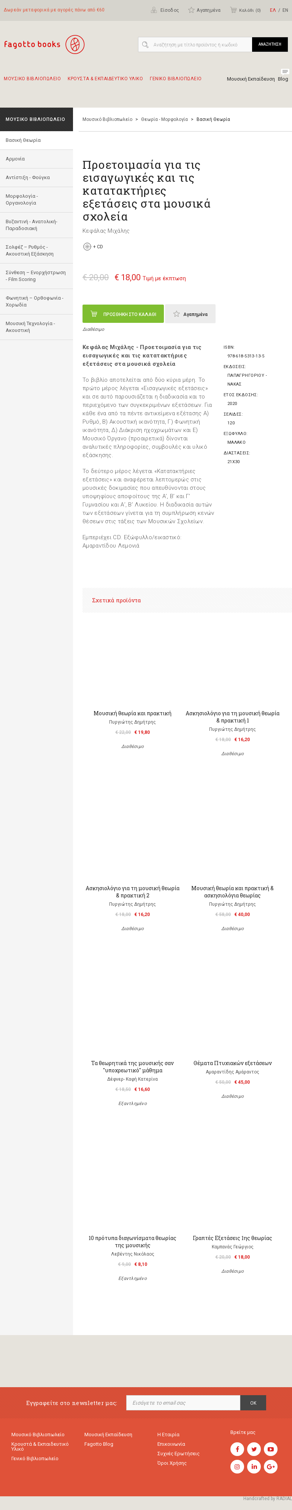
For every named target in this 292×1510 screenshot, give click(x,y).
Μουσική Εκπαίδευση (251, 79)
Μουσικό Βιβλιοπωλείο (107, 119)
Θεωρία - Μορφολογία (164, 119)
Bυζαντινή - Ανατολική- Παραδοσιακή (31, 225)
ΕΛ (273, 10)
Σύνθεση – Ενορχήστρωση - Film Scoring (36, 276)
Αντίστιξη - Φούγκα (28, 177)
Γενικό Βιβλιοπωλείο (35, 1458)
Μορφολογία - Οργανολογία (22, 199)
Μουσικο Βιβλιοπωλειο (32, 82)
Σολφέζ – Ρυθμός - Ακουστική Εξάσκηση (30, 250)
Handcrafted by (267, 1498)
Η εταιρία (168, 1434)
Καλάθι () (245, 9)
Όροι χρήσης (172, 1463)
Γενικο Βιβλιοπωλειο (176, 82)
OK (253, 1403)
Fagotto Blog (98, 1444)
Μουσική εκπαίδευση (108, 1434)
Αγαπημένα (204, 9)
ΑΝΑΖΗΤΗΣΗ (270, 44)
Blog (283, 79)
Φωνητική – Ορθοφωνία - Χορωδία (34, 301)
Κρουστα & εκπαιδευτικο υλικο (105, 82)
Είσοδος (165, 9)
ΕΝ (285, 10)
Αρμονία (15, 159)
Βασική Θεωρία (23, 140)
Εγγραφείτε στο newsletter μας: (71, 1403)
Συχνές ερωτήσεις (178, 1453)
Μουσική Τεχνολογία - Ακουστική (30, 327)
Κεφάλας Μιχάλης (106, 230)
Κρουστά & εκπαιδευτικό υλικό (40, 1446)
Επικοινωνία (171, 1444)
